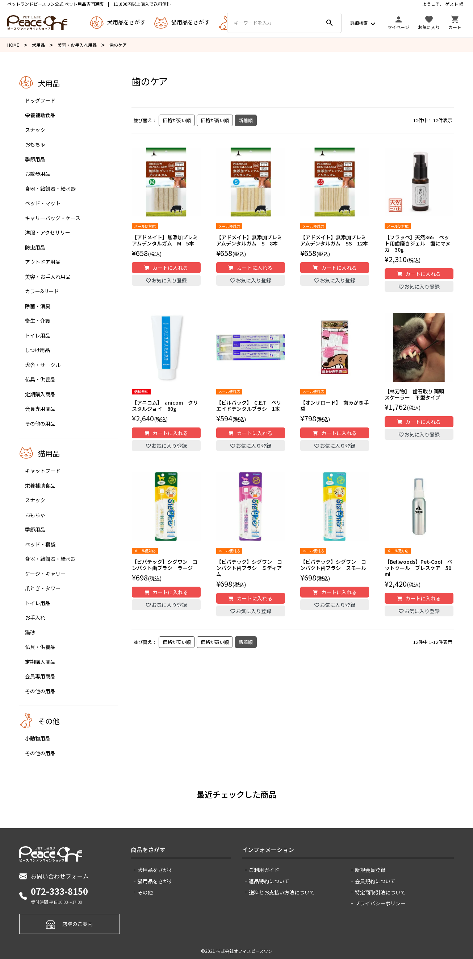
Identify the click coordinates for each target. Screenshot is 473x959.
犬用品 (38, 45)
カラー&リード (42, 291)
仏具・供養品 (40, 379)
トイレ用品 (37, 335)
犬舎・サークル (42, 364)
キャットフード (42, 470)
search (329, 22)
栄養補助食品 (40, 115)
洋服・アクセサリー (47, 232)
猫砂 (30, 632)
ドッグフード (40, 100)
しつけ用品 (37, 350)
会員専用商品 (40, 408)
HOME (13, 45)
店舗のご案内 (69, 923)
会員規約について (375, 881)
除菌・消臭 (37, 306)
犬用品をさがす (155, 869)
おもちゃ (35, 144)
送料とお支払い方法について (282, 892)
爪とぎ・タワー (42, 588)
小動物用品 (37, 738)
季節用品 (35, 159)
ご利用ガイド (264, 869)
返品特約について (269, 881)
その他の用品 (40, 423)
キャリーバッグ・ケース (52, 218)
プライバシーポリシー (380, 903)
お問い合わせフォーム (54, 876)
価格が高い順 (215, 120)
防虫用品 (35, 247)
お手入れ (35, 617)
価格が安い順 (177, 120)
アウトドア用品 (42, 261)
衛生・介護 (37, 320)
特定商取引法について (380, 892)
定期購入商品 (40, 394)
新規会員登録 (370, 869)
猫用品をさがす (155, 881)
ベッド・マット (42, 203)
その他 (145, 892)
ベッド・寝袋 (40, 544)
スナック (35, 129)
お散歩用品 (37, 173)
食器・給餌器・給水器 (50, 188)
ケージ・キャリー (45, 573)
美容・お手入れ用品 (77, 45)
